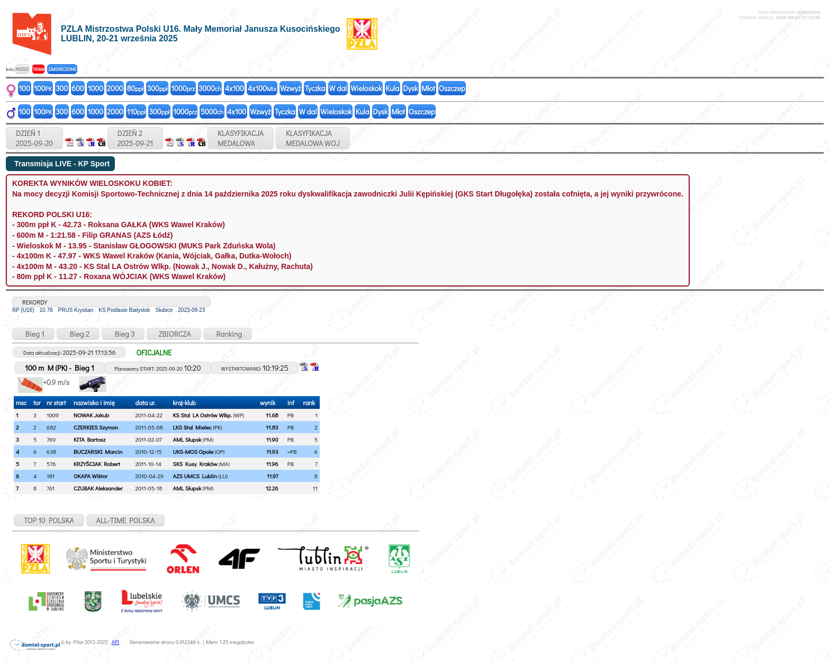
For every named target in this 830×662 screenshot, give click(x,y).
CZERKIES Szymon (96, 427)
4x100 (234, 88)
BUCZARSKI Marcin (98, 451)
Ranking (227, 334)
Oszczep (452, 88)
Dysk (410, 88)
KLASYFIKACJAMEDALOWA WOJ (313, 138)
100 (25, 88)
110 (136, 111)
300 (62, 88)
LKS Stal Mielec (192, 427)
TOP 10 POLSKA (49, 520)
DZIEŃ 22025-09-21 (135, 138)
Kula (393, 88)
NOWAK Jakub (91, 415)
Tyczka (315, 88)
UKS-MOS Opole (193, 451)
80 (135, 88)
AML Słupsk (187, 439)
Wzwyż (290, 88)
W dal (338, 88)
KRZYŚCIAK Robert (97, 464)
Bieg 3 (123, 334)
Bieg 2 (78, 334)
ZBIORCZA (174, 334)
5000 (212, 111)
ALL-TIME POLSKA (125, 520)
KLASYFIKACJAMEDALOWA (241, 138)
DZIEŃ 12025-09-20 (34, 138)
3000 (210, 88)
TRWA (38, 69)
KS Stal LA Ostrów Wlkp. (202, 415)
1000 (95, 88)
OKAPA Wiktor (90, 476)
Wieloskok (366, 88)
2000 (115, 88)
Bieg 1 (33, 334)
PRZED (22, 69)
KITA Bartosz (89, 439)
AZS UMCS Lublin (195, 476)
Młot (428, 88)
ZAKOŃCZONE (62, 69)
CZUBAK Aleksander (98, 488)
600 (77, 88)
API (115, 642)
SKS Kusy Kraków (195, 464)
